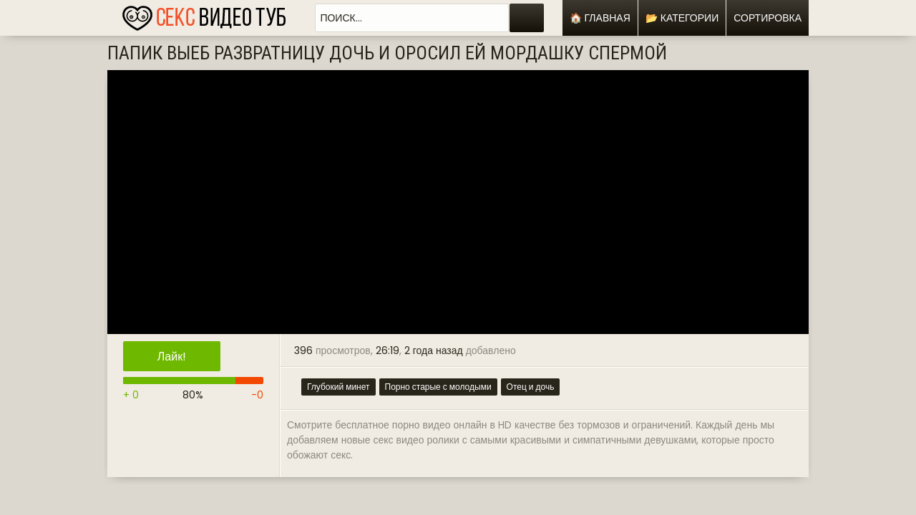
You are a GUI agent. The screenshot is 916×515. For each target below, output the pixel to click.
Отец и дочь (531, 387)
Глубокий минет (338, 387)
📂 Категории (681, 18)
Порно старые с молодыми (438, 387)
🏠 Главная (600, 18)
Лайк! (171, 356)
